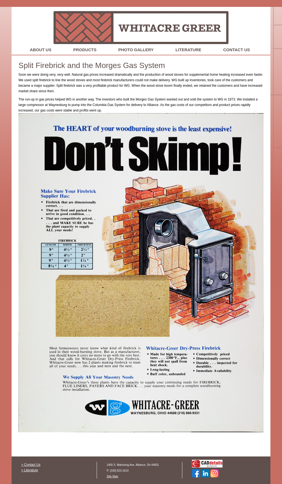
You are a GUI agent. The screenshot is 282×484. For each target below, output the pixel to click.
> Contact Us (30, 465)
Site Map (112, 476)
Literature (188, 49)
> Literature (29, 470)
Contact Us (236, 49)
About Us (40, 49)
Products (84, 49)
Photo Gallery (136, 49)
